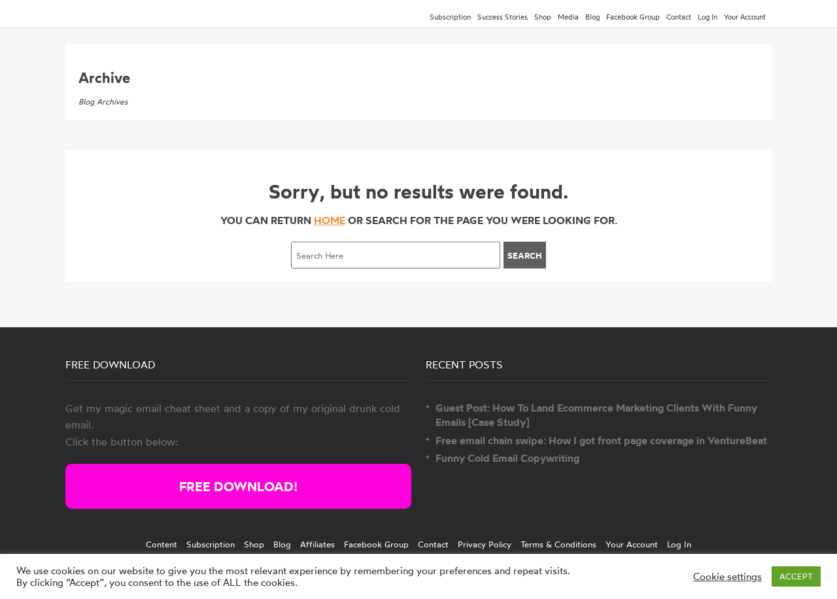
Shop (542, 17)
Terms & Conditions (558, 544)
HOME (329, 220)
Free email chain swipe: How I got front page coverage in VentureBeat (601, 440)
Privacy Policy (484, 544)
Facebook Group (633, 17)
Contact (678, 17)
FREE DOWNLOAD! (238, 486)
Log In (707, 17)
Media (568, 17)
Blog (592, 17)
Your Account (745, 17)
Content (161, 544)
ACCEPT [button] (796, 576)
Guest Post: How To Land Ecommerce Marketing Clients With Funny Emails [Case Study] (596, 415)
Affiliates (317, 544)
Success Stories (502, 17)
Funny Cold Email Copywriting (507, 457)
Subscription (450, 17)
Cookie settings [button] (727, 577)
